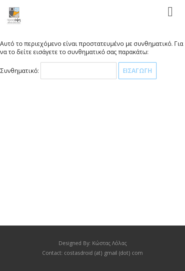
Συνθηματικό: (58, 71)
